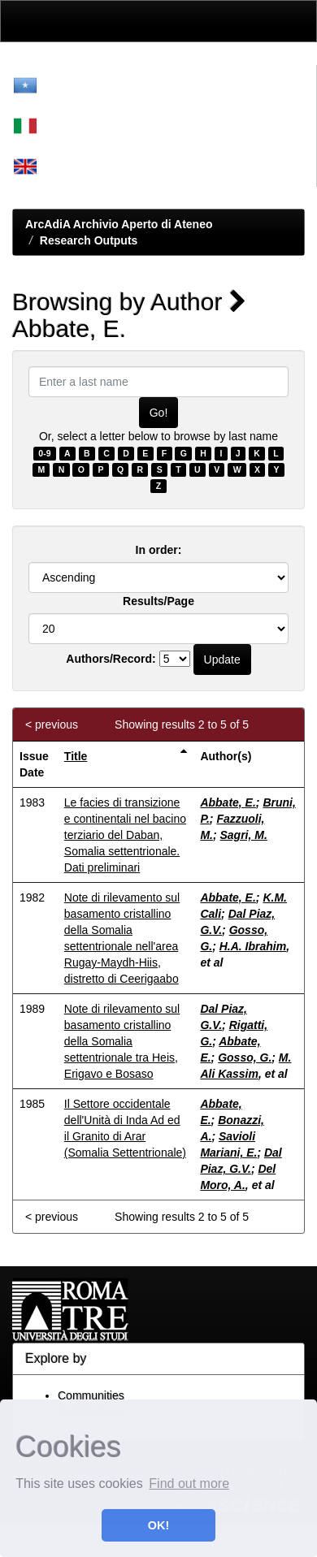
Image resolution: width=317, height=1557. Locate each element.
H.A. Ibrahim (252, 946)
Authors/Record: (110, 658)
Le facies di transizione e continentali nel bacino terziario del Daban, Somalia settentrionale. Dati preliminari (125, 835)
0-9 (44, 453)
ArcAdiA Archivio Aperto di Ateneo (119, 224)
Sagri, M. (243, 834)
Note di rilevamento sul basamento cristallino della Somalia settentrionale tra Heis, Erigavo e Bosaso (122, 1041)
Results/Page (158, 601)
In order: (159, 549)
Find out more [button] (189, 1483)
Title (76, 756)
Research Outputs (89, 240)
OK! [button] (158, 1525)
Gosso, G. (244, 1057)
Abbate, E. (227, 802)
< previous (51, 724)
